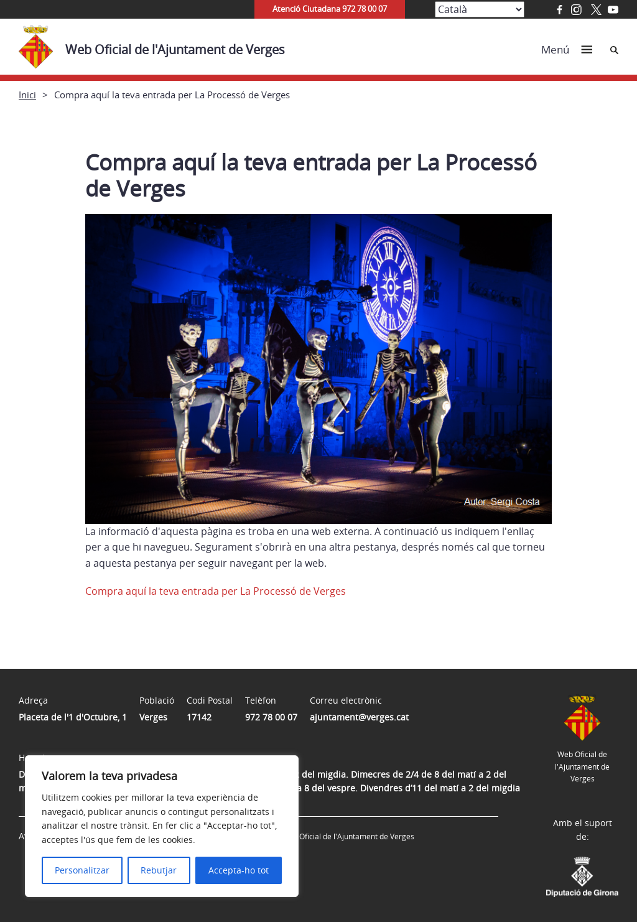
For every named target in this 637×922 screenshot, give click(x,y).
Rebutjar (159, 870)
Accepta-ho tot (238, 870)
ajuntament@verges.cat (359, 717)
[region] (162, 826)
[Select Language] (479, 9)
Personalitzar (82, 870)
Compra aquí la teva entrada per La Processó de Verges (215, 591)
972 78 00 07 (271, 717)
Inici (27, 94)
